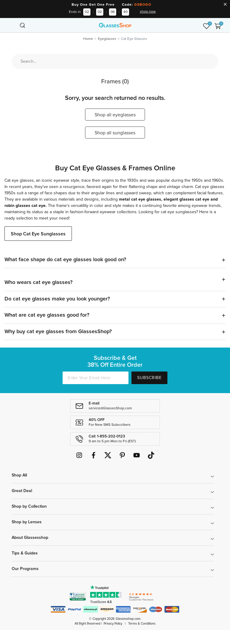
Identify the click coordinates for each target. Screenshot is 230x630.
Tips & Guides (25, 553)
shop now (148, 11)
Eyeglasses (107, 39)
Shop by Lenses (27, 522)
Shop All (19, 475)
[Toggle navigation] (12, 25)
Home (88, 39)
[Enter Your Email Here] (95, 378)
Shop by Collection (29, 506)
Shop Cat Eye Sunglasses (38, 233)
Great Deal (22, 491)
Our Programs (25, 569)
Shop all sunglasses (115, 132)
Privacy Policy (113, 623)
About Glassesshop (30, 538)
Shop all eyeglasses (115, 114)
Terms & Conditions (141, 623)
